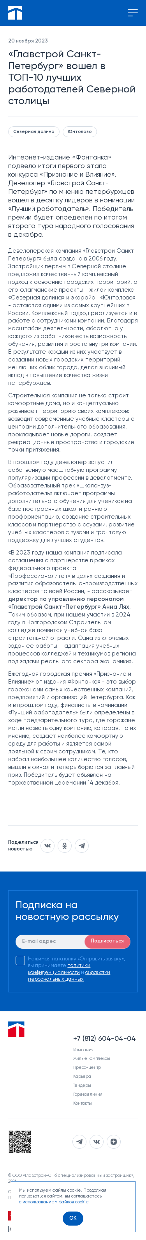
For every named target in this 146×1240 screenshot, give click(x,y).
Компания (83, 1050)
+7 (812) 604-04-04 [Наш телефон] (104, 1038)
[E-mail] (73, 942)
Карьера (82, 1076)
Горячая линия (87, 1094)
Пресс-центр (87, 1067)
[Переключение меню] (133, 13)
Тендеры (82, 1085)
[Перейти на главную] (15, 13)
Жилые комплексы (91, 1058)
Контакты (82, 1103)
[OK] (73, 1219)
